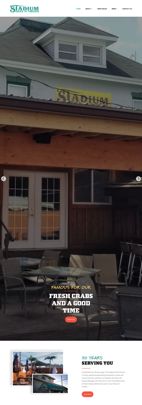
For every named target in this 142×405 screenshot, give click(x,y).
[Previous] (3, 178)
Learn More (87, 394)
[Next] (138, 178)
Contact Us (71, 319)
